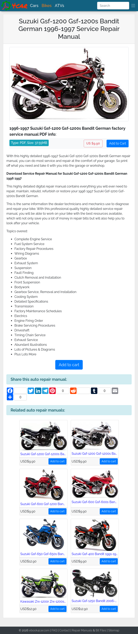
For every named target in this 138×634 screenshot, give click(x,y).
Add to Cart (117, 143)
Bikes (47, 5)
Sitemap (113, 630)
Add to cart (69, 364)
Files (103, 630)
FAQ (54, 630)
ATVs (59, 5)
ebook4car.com (39, 630)
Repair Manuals (82, 630)
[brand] (14, 5)
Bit (97, 630)
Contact (64, 630)
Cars (34, 5)
